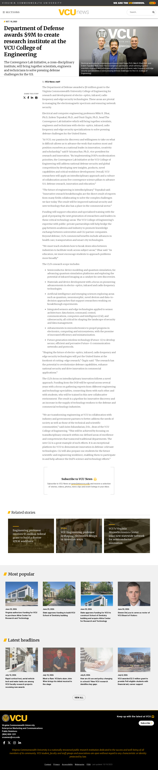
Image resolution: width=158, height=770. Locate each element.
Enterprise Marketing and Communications (22, 728)
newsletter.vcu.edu (80, 483)
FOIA (89, 764)
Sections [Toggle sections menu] (11, 12)
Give (152, 3)
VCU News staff (52, 82)
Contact (47, 764)
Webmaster (79, 764)
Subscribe (146, 723)
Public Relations (9, 731)
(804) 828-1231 (9, 734)
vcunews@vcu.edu (11, 737)
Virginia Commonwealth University (32, 3)
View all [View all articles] (79, 697)
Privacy (56, 764)
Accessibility (67, 764)
